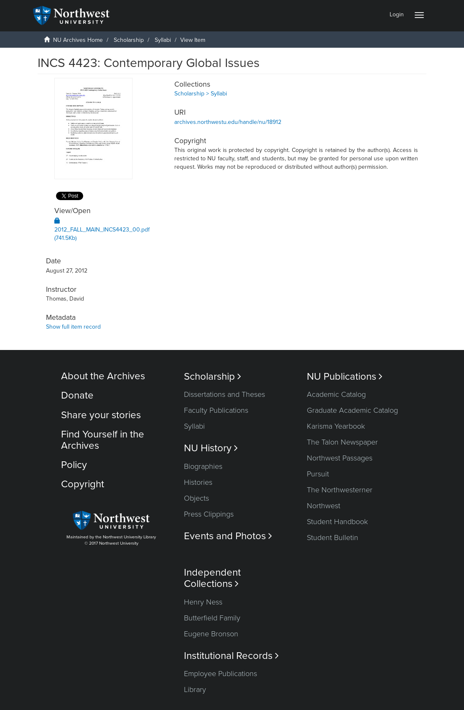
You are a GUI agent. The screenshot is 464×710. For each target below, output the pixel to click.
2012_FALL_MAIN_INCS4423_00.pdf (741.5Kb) (102, 230)
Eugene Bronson (211, 633)
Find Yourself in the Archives (102, 439)
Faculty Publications (216, 410)
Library (195, 689)
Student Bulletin (332, 537)
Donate (77, 395)
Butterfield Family (212, 618)
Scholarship (129, 40)
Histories (198, 482)
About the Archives (103, 376)
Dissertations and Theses (224, 394)
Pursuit (318, 473)
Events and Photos (228, 536)
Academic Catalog (336, 394)
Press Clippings (209, 514)
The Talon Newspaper (342, 442)
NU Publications (344, 376)
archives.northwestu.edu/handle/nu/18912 (227, 122)
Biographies (203, 466)
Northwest (323, 505)
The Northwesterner (339, 489)
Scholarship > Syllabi (200, 93)
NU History (211, 448)
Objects (196, 498)
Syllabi (163, 40)
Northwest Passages (339, 458)
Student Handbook (337, 521)
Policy (74, 465)
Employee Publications (220, 673)
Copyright (82, 484)
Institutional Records (231, 656)
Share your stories (101, 415)
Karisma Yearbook (336, 426)
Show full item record (73, 326)
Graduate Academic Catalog (352, 410)
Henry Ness (203, 602)
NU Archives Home (78, 40)
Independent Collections (212, 578)
